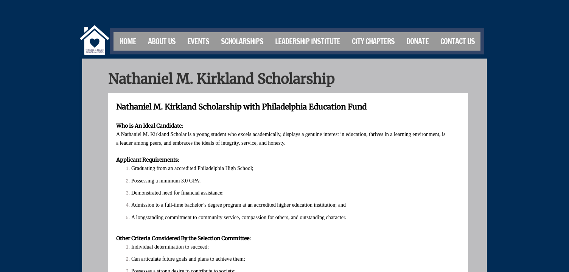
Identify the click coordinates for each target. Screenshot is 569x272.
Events (198, 41)
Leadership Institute (307, 41)
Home (128, 41)
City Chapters (373, 41)
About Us (162, 41)
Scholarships (242, 41)
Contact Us (457, 41)
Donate (417, 41)
